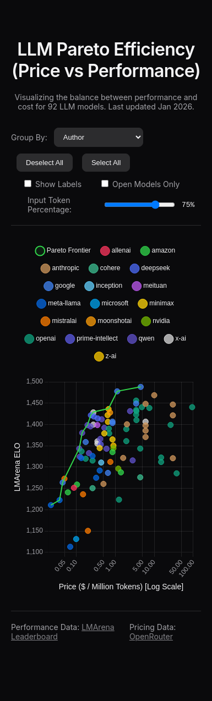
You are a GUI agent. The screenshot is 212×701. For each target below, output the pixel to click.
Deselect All (44, 162)
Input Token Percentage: (50, 204)
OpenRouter (151, 636)
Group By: (29, 137)
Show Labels (52, 184)
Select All (106, 162)
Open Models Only (140, 184)
